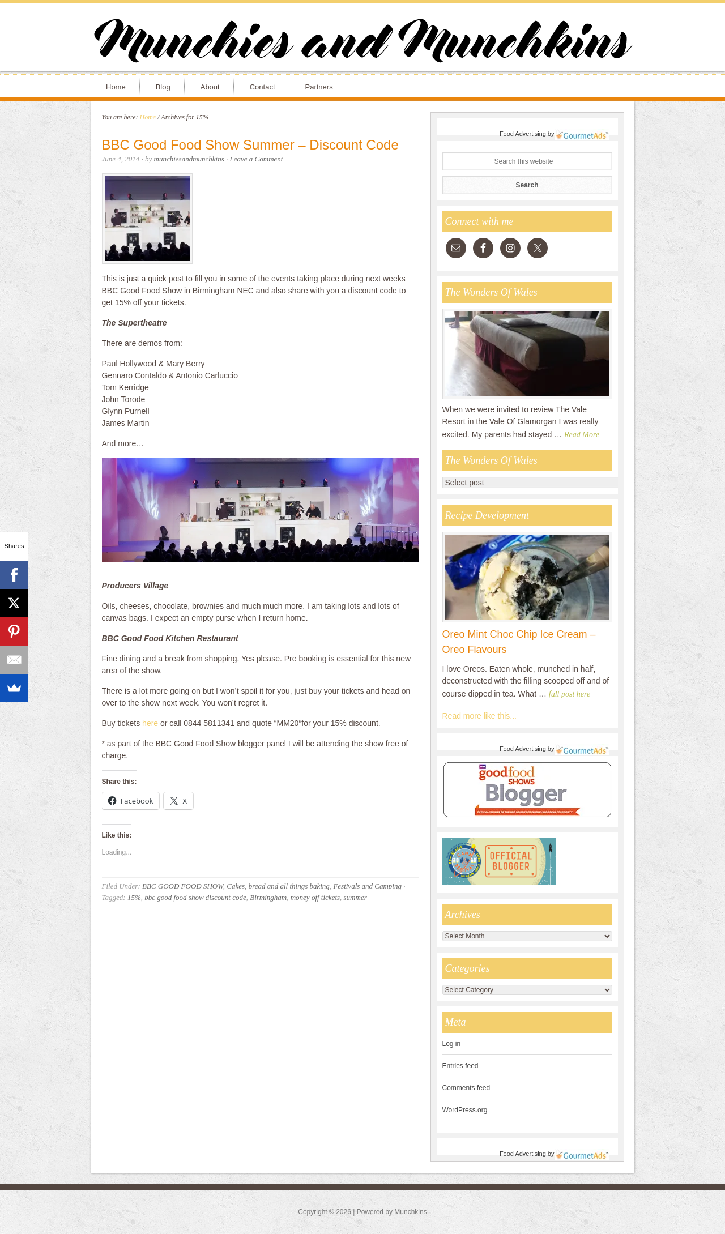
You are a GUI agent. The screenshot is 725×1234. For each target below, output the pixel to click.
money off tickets (315, 897)
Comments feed (466, 1088)
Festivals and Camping (367, 886)
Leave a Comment (256, 159)
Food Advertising (523, 133)
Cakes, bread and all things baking (278, 886)
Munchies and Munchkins (362, 43)
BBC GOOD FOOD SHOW (182, 886)
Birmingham (268, 897)
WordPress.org (465, 1110)
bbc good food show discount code (195, 897)
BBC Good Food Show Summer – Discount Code (250, 144)
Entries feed (460, 1066)
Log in (451, 1044)
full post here (569, 694)
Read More (581, 434)
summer (355, 897)
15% (134, 897)
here (151, 723)
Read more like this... (479, 715)
